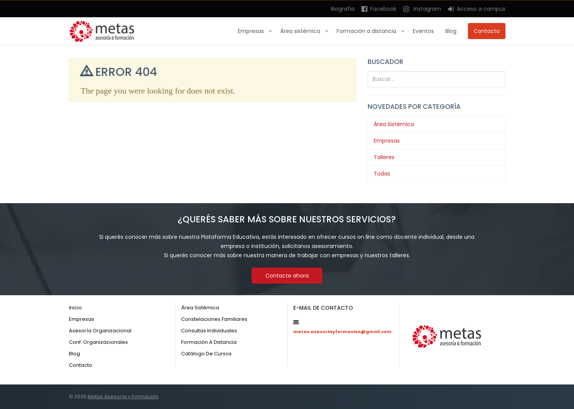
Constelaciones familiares (214, 319)
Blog (450, 31)
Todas (382, 173)
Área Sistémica (394, 124)
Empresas (251, 31)
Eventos (423, 31)
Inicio (75, 307)
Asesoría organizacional (100, 330)
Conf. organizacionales (98, 342)
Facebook (378, 9)
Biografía (343, 9)
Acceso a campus (476, 9)
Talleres (384, 157)
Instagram (422, 9)
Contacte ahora (287, 275)
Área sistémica (301, 31)
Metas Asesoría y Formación (123, 396)
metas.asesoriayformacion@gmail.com (342, 332)
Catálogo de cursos (206, 353)
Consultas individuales (209, 330)
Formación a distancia (367, 31)
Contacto (487, 31)
